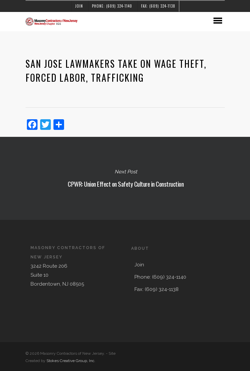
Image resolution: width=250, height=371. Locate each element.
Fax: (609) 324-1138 (158, 6)
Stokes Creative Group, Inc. (70, 360)
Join (79, 6)
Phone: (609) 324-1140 (112, 6)
